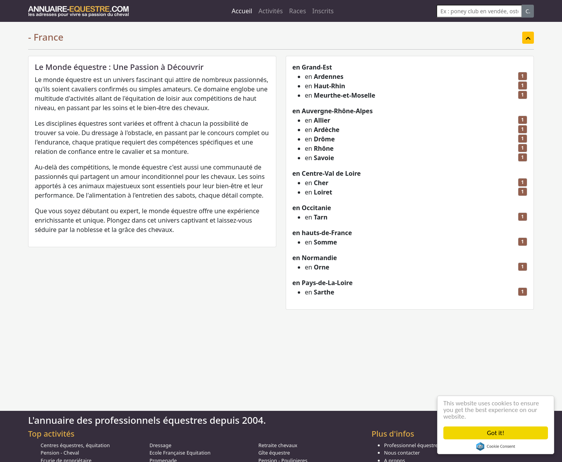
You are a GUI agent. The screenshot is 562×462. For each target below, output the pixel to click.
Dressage (160, 445)
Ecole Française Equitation (179, 452)
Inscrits (323, 11)
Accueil (241, 11)
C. (527, 11)
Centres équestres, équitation (75, 445)
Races (297, 11)
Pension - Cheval (60, 452)
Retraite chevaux (277, 445)
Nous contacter (402, 452)
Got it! (495, 433)
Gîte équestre (274, 452)
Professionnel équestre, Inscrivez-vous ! (430, 445)
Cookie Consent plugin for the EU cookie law (495, 446)
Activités (270, 11)
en (324, 76)
